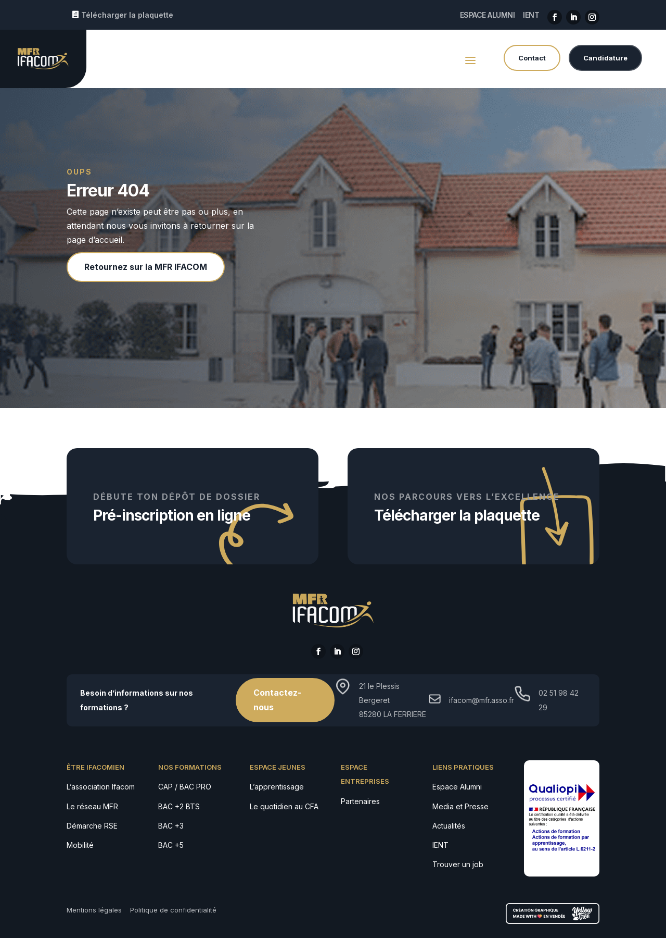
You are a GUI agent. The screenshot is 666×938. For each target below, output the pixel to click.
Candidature (605, 58)
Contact (532, 58)
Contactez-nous (277, 699)
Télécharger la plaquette (127, 14)
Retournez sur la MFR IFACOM (145, 267)
